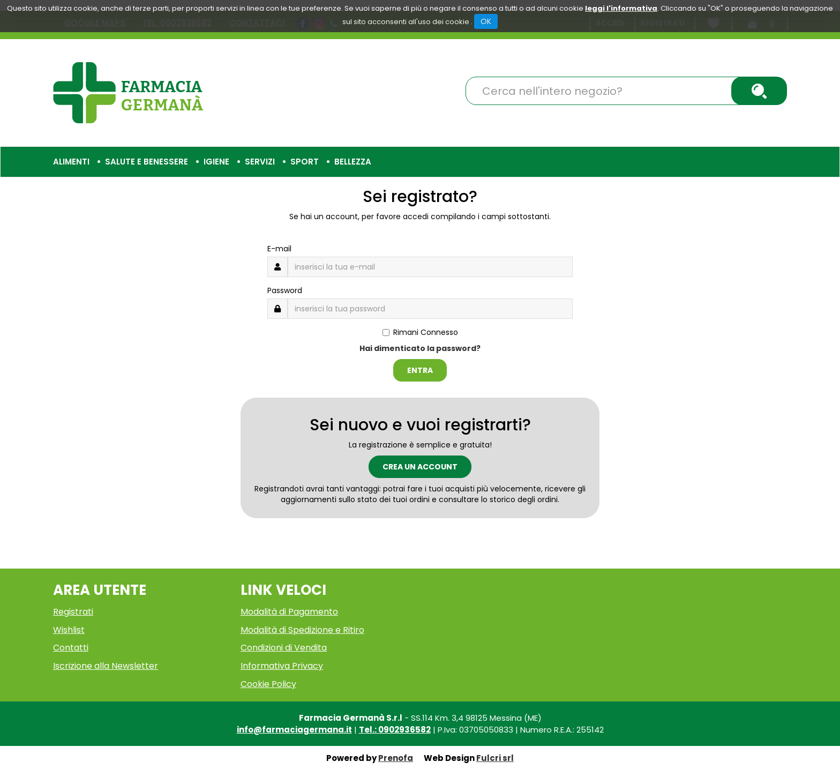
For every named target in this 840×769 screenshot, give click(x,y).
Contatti (70, 647)
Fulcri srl (495, 758)
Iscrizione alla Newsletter (105, 666)
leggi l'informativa (621, 8)
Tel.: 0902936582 (395, 729)
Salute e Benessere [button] (146, 161)
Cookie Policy (268, 684)
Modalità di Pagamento (289, 612)
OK (486, 21)
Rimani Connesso (420, 332)
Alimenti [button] (71, 161)
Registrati (73, 612)
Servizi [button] (260, 161)
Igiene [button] (216, 161)
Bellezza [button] (352, 161)
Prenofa (395, 758)
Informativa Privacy (282, 666)
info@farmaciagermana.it (294, 729)
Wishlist (69, 630)
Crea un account (420, 466)
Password (284, 290)
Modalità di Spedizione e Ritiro (302, 630)
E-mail (279, 248)
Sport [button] (304, 161)
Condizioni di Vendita (284, 647)
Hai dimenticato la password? (420, 348)
